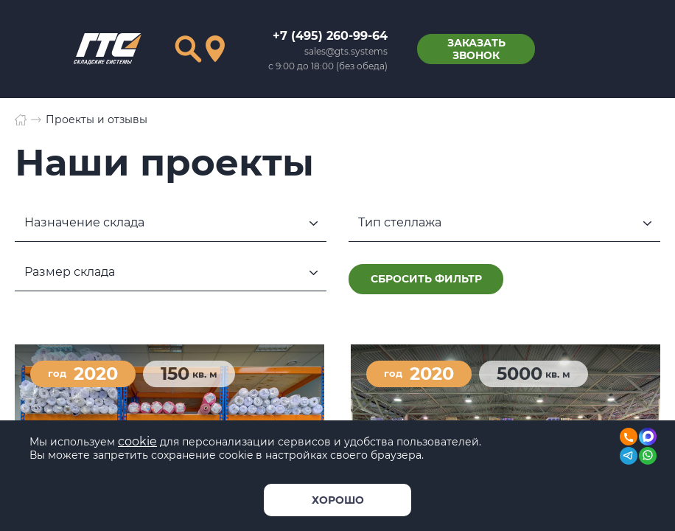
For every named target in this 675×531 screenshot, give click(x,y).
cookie (137, 441)
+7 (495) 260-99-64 (330, 36)
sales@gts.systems (346, 51)
